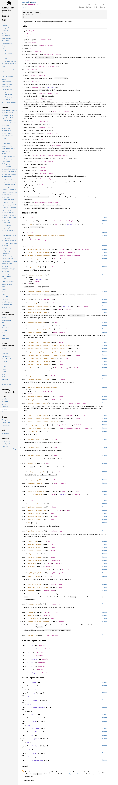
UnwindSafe (32, 659)
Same (31, 735)
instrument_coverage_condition (41, 329)
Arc (39, 40)
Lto (42, 523)
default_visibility (36, 483)
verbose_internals (35, 504)
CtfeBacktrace (46, 99)
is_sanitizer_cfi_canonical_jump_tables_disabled (49, 345)
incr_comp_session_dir (37, 425)
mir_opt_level (34, 520)
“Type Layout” (73, 774)
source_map (32, 303)
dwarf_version (34, 576)
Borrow (32, 693)
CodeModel (57, 563)
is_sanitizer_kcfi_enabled (39, 361)
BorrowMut (34, 700)
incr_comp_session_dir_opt (39, 428)
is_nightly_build (35, 547)
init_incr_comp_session (38, 415)
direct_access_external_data (40, 570)
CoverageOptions (59, 332)
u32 (56, 202)
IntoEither (34, 728)
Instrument (34, 718)
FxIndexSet (41, 127)
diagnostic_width (35, 480)
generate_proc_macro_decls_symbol (42, 387)
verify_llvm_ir (34, 513)
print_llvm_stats (35, 507)
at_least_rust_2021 (36, 447)
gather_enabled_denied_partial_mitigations (46, 235)
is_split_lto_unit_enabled (39, 364)
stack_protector (35, 584)
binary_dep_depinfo (36, 516)
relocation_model (35, 560)
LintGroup (78, 494)
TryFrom (35, 739)
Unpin (29, 669)
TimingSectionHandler (38, 75)
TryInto (35, 746)
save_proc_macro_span (37, 309)
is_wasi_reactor (35, 376)
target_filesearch (35, 397)
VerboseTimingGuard (68, 221)
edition (31, 615)
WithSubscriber (36, 760)
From (31, 714)
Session (30, 217)
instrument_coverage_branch (39, 326)
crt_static (32, 368)
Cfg (30, 48)
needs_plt (32, 464)
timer (30, 221)
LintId (49, 93)
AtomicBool (56, 145)
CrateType (65, 368)
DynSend (30, 663)
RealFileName (70, 252)
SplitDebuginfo (57, 573)
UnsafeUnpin (32, 673)
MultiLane (30, 757)
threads (31, 590)
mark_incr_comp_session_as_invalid (43, 422)
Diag (28, 283)
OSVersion (62, 621)
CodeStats (36, 81)
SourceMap (52, 303)
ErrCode (48, 612)
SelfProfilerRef (33, 69)
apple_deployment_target (38, 621)
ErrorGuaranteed (73, 255)
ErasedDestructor (37, 707)
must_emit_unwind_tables (38, 587)
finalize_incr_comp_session (39, 418)
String (29, 393)
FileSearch (43, 167)
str (42, 139)
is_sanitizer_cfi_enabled (39, 342)
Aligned (33, 682)
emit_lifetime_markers (37, 472)
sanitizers (32, 635)
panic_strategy (34, 531)
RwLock (41, 66)
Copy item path (38, 4)
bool (41, 185)
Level (56, 93)
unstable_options (35, 544)
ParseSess (32, 43)
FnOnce (69, 224)
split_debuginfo (35, 573)
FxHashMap (42, 93)
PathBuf (84, 403)
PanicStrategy (56, 531)
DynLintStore (51, 87)
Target (31, 31)
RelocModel (56, 560)
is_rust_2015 (33, 431)
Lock (37, 99)
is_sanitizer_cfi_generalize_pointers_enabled (47, 352)
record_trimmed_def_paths (39, 291)
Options (30, 37)
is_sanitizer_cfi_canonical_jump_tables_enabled (48, 349)
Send (29, 652)
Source (24, 7)
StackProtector (57, 584)
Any (31, 686)
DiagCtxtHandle (47, 300)
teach (30, 612)
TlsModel (49, 566)
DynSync (30, 666)
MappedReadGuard (63, 425)
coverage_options (35, 332)
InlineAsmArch (42, 121)
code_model (32, 563)
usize (80, 306)
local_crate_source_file (38, 252)
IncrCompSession (51, 66)
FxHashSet (44, 173)
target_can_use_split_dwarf (39, 379)
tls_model (32, 566)
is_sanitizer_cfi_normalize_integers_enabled (47, 355)
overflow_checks (35, 551)
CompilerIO (29, 60)
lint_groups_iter (35, 494)
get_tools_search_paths (38, 403)
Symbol (67, 111)
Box (53, 494)
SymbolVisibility (61, 483)
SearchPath (45, 40)
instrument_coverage (36, 322)
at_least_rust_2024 (36, 455)
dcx (29, 300)
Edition (47, 615)
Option (35, 87)
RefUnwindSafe (34, 649)
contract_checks (35, 557)
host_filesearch (35, 400)
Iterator (66, 306)
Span (58, 54)
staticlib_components (37, 491)
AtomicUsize (50, 191)
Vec (49, 111)
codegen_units (34, 604)
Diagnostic (39, 279)
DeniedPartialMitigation (40, 240)
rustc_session (26, 2)
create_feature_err (36, 275)
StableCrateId (46, 391)
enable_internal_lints (37, 312)
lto (29, 523)
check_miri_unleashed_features (37, 255)
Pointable (34, 732)
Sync (29, 656)
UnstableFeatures (46, 45)
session (33, 2)
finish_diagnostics (36, 259)
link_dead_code (34, 618)
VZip (34, 753)
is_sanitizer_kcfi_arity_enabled (42, 358)
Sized (36, 690)
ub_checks (32, 554)
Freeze (30, 645)
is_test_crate (34, 267)
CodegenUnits (55, 604)
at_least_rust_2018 (36, 439)
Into (34, 721)
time (30, 224)
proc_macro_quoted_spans (38, 306)
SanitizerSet (52, 635)
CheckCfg (37, 51)
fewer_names (33, 541)
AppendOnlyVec (49, 54)
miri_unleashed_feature (38, 249)
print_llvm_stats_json (37, 510)
